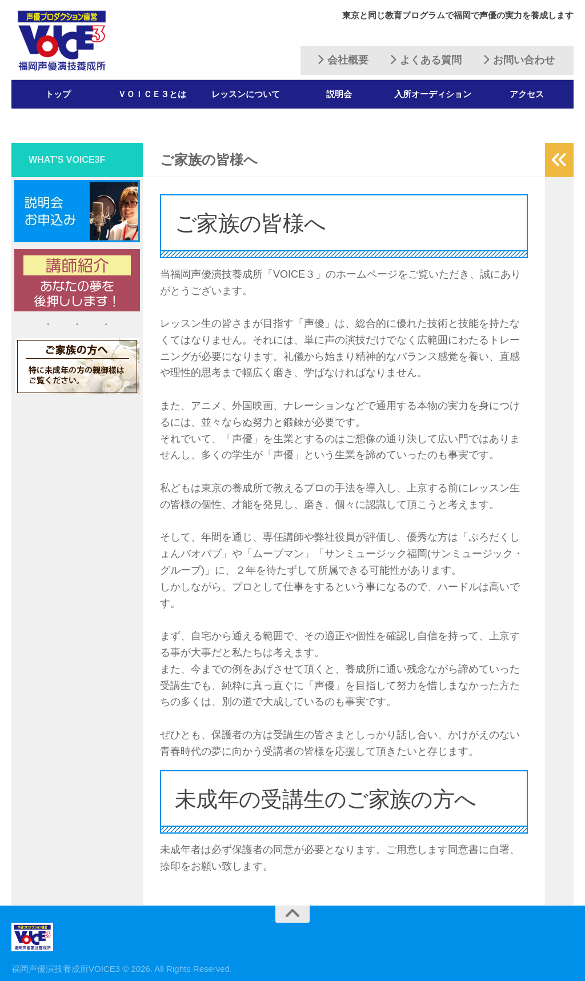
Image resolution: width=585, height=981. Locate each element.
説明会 (339, 94)
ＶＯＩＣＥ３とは (152, 94)
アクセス (527, 94)
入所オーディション (432, 94)
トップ (58, 94)
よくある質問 (425, 60)
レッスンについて (245, 94)
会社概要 (342, 60)
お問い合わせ (518, 60)
